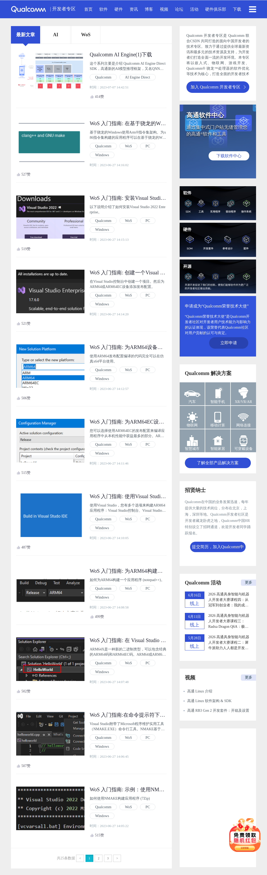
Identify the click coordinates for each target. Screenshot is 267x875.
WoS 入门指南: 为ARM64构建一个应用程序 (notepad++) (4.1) (158, 571)
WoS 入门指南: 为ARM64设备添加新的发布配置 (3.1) (150, 347)
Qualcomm (103, 77)
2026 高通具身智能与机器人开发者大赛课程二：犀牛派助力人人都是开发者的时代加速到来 (229, 643)
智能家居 (217, 449)
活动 (194, 9)
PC (147, 146)
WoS (85, 34)
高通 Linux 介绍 (199, 691)
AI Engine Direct (137, 77)
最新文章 (25, 34)
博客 (149, 9)
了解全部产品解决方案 (218, 463)
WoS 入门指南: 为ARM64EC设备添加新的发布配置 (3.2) (153, 422)
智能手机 (217, 402)
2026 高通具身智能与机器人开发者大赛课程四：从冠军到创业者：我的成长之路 (229, 600)
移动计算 (217, 425)
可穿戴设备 (243, 449)
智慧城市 (192, 449)
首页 (88, 9)
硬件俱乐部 (215, 9)
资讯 (134, 9)
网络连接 (243, 425)
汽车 (192, 402)
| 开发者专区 (63, 8)
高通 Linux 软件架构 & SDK (209, 701)
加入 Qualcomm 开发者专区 (218, 87)
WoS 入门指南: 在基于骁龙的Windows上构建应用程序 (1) (155, 123)
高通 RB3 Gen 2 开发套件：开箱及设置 (218, 711)
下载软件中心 (228, 156)
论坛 (179, 9)
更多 (248, 582)
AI (55, 34)
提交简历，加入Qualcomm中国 (218, 548)
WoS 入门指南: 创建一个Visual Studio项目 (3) (141, 272)
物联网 (192, 425)
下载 (237, 9)
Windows (102, 155)
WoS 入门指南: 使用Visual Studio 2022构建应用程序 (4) (152, 496)
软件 (103, 9)
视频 (164, 9)
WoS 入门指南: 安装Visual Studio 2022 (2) (136, 198)
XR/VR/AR (243, 402)
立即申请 (228, 343)
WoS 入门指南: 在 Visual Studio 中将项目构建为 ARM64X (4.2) (160, 640)
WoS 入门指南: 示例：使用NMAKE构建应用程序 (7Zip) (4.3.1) (160, 789)
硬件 (118, 9)
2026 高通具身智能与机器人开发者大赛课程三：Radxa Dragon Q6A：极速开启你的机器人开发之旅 (229, 621)
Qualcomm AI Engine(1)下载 (121, 54)
